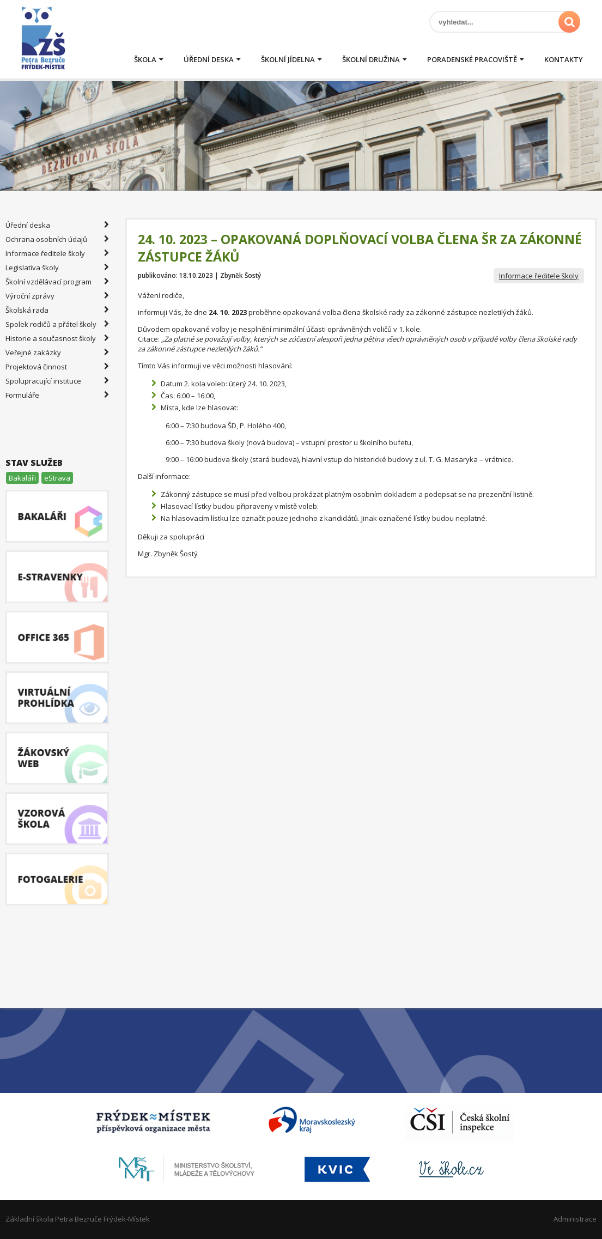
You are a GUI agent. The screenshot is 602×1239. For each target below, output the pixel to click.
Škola (145, 59)
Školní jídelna (288, 59)
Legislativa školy (57, 267)
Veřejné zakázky (57, 352)
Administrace (575, 1219)
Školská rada (57, 310)
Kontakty (563, 59)
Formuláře (57, 395)
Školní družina (371, 59)
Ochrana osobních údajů (57, 239)
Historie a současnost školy (57, 338)
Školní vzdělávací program (57, 282)
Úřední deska (209, 59)
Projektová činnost (57, 367)
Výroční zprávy (57, 296)
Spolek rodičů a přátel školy (57, 324)
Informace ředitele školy (539, 276)
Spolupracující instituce (57, 381)
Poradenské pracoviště (472, 59)
